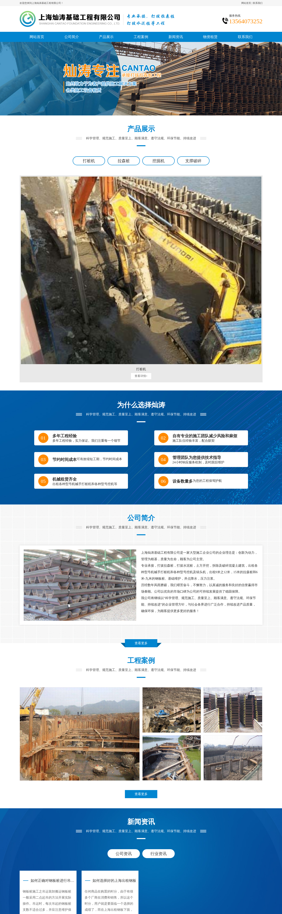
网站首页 (246, 3)
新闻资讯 (175, 37)
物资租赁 (210, 37)
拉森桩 (124, 161)
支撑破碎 (193, 161)
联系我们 (258, 3)
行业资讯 (158, 853)
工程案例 (141, 37)
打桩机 (89, 161)
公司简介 (71, 37)
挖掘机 (158, 161)
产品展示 (106, 37)
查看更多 (141, 643)
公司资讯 (124, 853)
